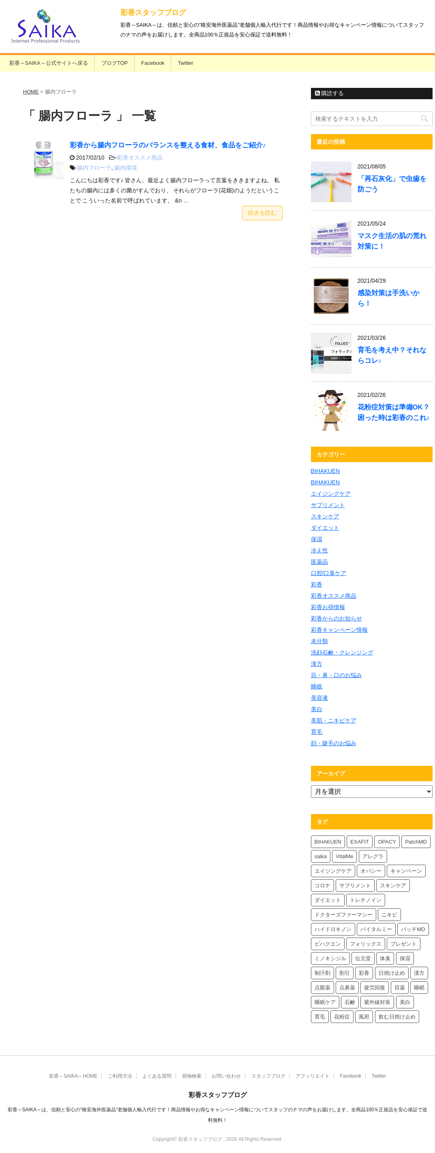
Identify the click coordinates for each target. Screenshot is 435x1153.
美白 (316, 709)
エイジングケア (331, 493)
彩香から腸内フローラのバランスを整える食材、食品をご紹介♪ (168, 145)
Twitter (185, 63)
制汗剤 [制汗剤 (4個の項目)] (322, 973)
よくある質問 (156, 1076)
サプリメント (328, 505)
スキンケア (325, 516)
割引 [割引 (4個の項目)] (344, 973)
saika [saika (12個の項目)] (321, 856)
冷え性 (319, 550)
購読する (329, 93)
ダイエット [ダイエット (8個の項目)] (328, 900)
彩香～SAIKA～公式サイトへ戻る (48, 63)
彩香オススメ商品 (140, 157)
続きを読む (262, 212)
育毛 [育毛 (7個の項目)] (320, 1017)
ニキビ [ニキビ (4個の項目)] (389, 915)
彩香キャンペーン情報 (339, 630)
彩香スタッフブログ (153, 13)
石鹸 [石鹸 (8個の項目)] (350, 1002)
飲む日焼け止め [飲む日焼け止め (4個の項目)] (397, 1017)
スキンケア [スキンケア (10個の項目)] (393, 885)
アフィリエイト (313, 1076)
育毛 (316, 732)
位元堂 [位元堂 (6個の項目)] (363, 958)
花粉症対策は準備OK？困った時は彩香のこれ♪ (394, 412)
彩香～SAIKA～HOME (73, 1076)
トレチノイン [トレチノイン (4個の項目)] (365, 900)
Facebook (152, 63)
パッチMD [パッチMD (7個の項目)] (413, 929)
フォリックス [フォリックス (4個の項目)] (365, 944)
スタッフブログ (268, 1076)
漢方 (316, 664)
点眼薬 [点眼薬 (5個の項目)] (322, 988)
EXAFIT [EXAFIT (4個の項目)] (359, 842)
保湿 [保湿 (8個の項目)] (405, 958)
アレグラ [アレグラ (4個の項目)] (373, 856)
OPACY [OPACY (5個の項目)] (387, 842)
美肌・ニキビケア (333, 720)
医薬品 (319, 561)
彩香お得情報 (328, 607)
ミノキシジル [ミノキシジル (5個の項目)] (330, 958)
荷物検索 (191, 1076)
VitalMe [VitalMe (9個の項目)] (344, 856)
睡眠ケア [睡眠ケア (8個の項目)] (325, 1002)
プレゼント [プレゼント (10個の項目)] (403, 944)
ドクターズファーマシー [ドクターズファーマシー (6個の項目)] (344, 915)
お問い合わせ (226, 1076)
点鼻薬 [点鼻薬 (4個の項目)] (347, 988)
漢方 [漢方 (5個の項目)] (419, 973)
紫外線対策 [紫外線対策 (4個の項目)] (377, 1002)
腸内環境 (125, 167)
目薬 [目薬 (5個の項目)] (399, 988)
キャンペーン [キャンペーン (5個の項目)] (406, 871)
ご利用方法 (120, 1076)
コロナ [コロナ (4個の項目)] (322, 885)
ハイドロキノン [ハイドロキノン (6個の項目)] (333, 929)
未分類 (319, 641)
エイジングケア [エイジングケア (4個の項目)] (333, 871)
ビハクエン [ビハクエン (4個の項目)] (328, 944)
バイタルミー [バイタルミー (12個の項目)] (376, 929)
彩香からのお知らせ (336, 618)
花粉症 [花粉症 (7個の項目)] (342, 1017)
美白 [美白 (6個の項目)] (405, 1002)
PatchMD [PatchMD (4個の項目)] (415, 842)
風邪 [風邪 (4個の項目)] (364, 1017)
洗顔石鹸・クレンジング (342, 652)
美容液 (319, 698)
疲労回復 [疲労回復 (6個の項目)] (374, 988)
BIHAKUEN (325, 471)
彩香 (316, 584)
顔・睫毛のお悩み (333, 743)
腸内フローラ (94, 167)
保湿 (316, 539)
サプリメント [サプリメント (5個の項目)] (355, 885)
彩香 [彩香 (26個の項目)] (364, 973)
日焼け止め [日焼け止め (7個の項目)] (392, 973)
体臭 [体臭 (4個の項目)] (385, 958)
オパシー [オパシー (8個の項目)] (370, 871)
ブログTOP (114, 63)
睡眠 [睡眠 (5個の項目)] (419, 988)
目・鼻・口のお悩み (336, 675)
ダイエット (325, 527)
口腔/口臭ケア (329, 573)
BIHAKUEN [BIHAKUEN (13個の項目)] (328, 842)
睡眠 (316, 686)
